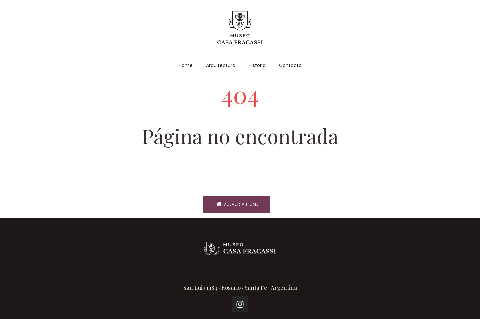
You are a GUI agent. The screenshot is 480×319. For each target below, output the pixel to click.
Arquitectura (220, 65)
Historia (257, 65)
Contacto (290, 65)
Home (186, 65)
